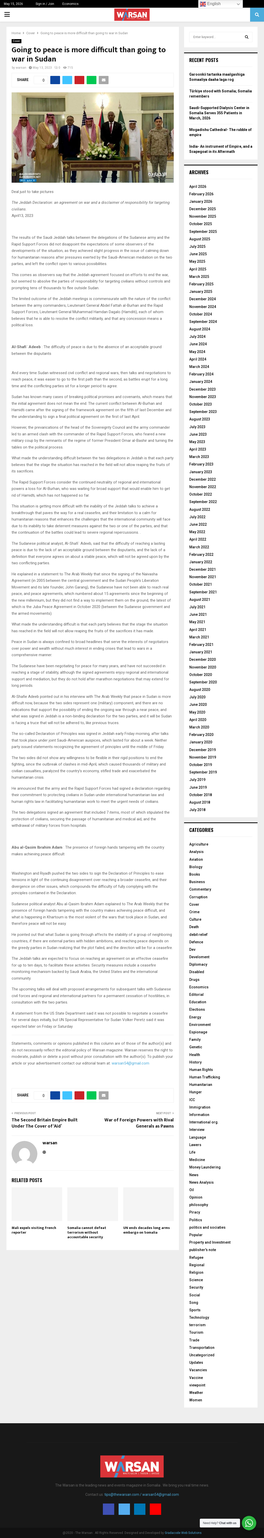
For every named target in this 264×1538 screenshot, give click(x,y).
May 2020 (197, 712)
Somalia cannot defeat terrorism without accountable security (86, 1232)
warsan (21, 67)
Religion (196, 1272)
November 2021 (202, 577)
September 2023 (203, 412)
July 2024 (197, 337)
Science (196, 1280)
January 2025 (200, 291)
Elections (197, 1009)
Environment (200, 1025)
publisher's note (202, 1250)
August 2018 (199, 802)
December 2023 (202, 389)
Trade (194, 1340)
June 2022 (198, 524)
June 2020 (198, 704)
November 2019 (202, 757)
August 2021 (199, 599)
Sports (195, 1310)
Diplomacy (198, 964)
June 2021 (198, 614)
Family (195, 1040)
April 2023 (197, 449)
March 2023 (199, 457)
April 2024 (197, 359)
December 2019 (202, 750)
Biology (195, 867)
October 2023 (200, 404)
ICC (192, 1100)
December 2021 (202, 569)
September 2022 (203, 502)
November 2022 (202, 487)
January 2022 (200, 562)
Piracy (194, 1212)
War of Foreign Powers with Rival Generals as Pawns (139, 1123)
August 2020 (199, 690)
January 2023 (200, 472)
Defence (196, 942)
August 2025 (199, 239)
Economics (70, 4)
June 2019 (198, 787)
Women (195, 1400)
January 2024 (200, 382)
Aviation (196, 859)
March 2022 (199, 547)
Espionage (198, 1032)
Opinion (195, 1197)
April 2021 (197, 630)
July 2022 (197, 517)
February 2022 (201, 554)
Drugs (194, 980)
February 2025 (201, 284)
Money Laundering (205, 1167)
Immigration (199, 1107)
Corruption (198, 897)
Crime (194, 912)
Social (194, 1295)
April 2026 (197, 186)
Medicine (197, 1160)
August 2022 (199, 509)
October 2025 (200, 224)
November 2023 (202, 397)
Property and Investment (209, 1242)
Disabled (196, 972)
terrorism (197, 1325)
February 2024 (201, 374)
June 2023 (198, 434)
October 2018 (200, 795)
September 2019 (203, 772)
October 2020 (200, 675)
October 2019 (200, 765)
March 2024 (199, 367)
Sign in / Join (42, 4)
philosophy (198, 1205)
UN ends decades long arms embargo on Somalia (146, 1230)
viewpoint (197, 1385)
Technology (199, 1317)
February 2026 (201, 194)
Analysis (196, 852)
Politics (195, 1220)
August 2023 (199, 419)
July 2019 (197, 780)
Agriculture (198, 844)
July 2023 (197, 427)
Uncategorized (201, 1355)
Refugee (196, 1257)
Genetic (195, 1047)
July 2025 (197, 246)
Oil (191, 1190)
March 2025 (199, 277)
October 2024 (200, 314)
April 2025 (197, 269)
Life (192, 1152)
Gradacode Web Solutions (183, 1533)
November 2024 (202, 307)
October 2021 (200, 584)
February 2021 (201, 645)
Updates (196, 1362)
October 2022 (200, 494)
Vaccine (196, 1378)
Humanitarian (200, 1085)
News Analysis (201, 1182)
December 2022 (202, 479)
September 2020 (203, 682)
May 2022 (197, 532)
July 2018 (197, 810)
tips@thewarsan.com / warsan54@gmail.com (141, 1494)
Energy (195, 1017)
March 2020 (199, 727)
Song (193, 1302)
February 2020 (201, 735)
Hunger (195, 1092)
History (195, 1062)
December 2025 (202, 209)
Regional (196, 1265)
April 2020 (197, 720)
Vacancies (198, 1370)
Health (194, 1055)
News (194, 1175)
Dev (192, 949)
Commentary (200, 889)
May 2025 (197, 261)
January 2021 (200, 652)
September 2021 (203, 592)
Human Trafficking (204, 1077)
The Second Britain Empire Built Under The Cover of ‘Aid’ (45, 1123)
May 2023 (197, 442)
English (210, 4)
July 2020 (197, 697)
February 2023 (201, 464)
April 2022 (197, 539)
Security (196, 1287)
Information (199, 1115)
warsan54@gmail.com (130, 1063)
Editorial (196, 994)
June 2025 (198, 254)
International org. (204, 1122)
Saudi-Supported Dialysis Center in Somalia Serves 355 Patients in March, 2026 (219, 113)
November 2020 (202, 667)
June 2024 (198, 344)
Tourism (196, 1332)
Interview (196, 1130)
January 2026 (200, 201)
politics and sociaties (207, 1227)
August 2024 (199, 329)
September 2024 (203, 322)
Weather (196, 1393)
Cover (16, 41)
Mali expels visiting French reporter (34, 1230)
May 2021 (197, 622)
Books (194, 874)
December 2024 (202, 299)
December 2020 (202, 659)
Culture (195, 919)
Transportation (201, 1348)
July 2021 (197, 607)
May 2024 (197, 352)
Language (197, 1137)
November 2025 (202, 216)
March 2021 (199, 637)
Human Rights (201, 1070)
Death (194, 927)
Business (197, 882)
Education (197, 1002)
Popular (196, 1235)
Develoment (199, 957)
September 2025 (203, 232)
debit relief (198, 935)
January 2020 (200, 742)
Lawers (195, 1145)
